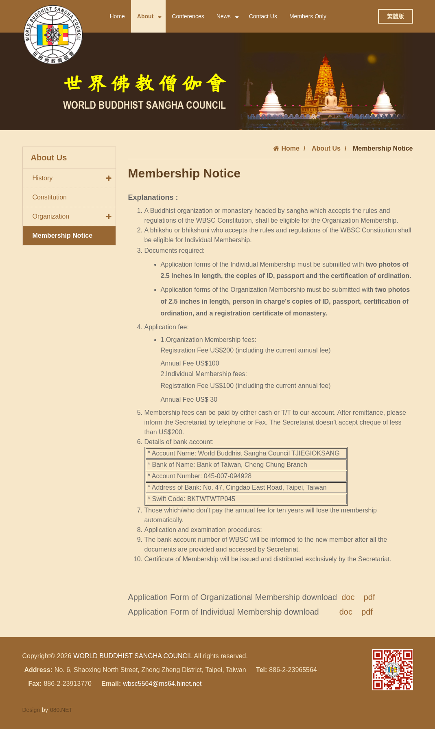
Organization (74, 216)
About (149, 16)
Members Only (307, 16)
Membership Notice (63, 235)
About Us (326, 148)
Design (31, 710)
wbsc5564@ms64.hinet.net (162, 683)
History (74, 178)
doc (347, 597)
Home (117, 16)
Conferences (188, 16)
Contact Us (263, 16)
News (227, 16)
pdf (369, 597)
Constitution (50, 197)
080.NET (61, 710)
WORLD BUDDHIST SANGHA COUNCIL (132, 655)
